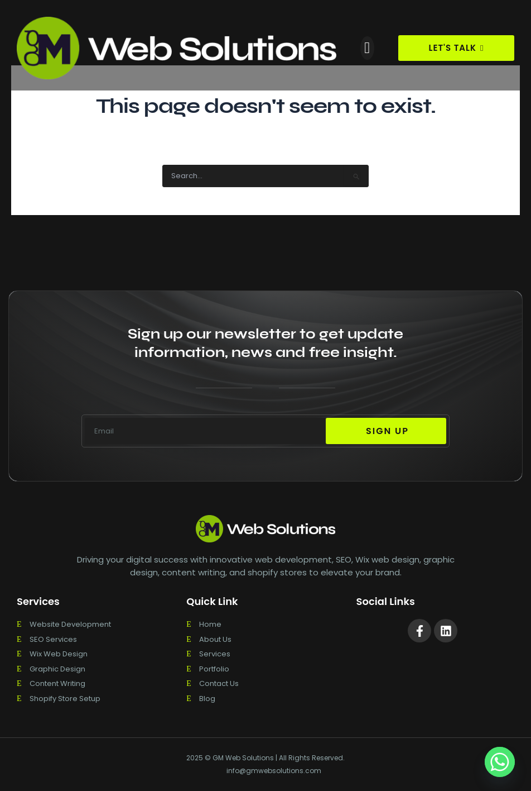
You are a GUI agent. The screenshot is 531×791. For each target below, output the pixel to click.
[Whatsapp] (500, 762)
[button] (367, 48)
